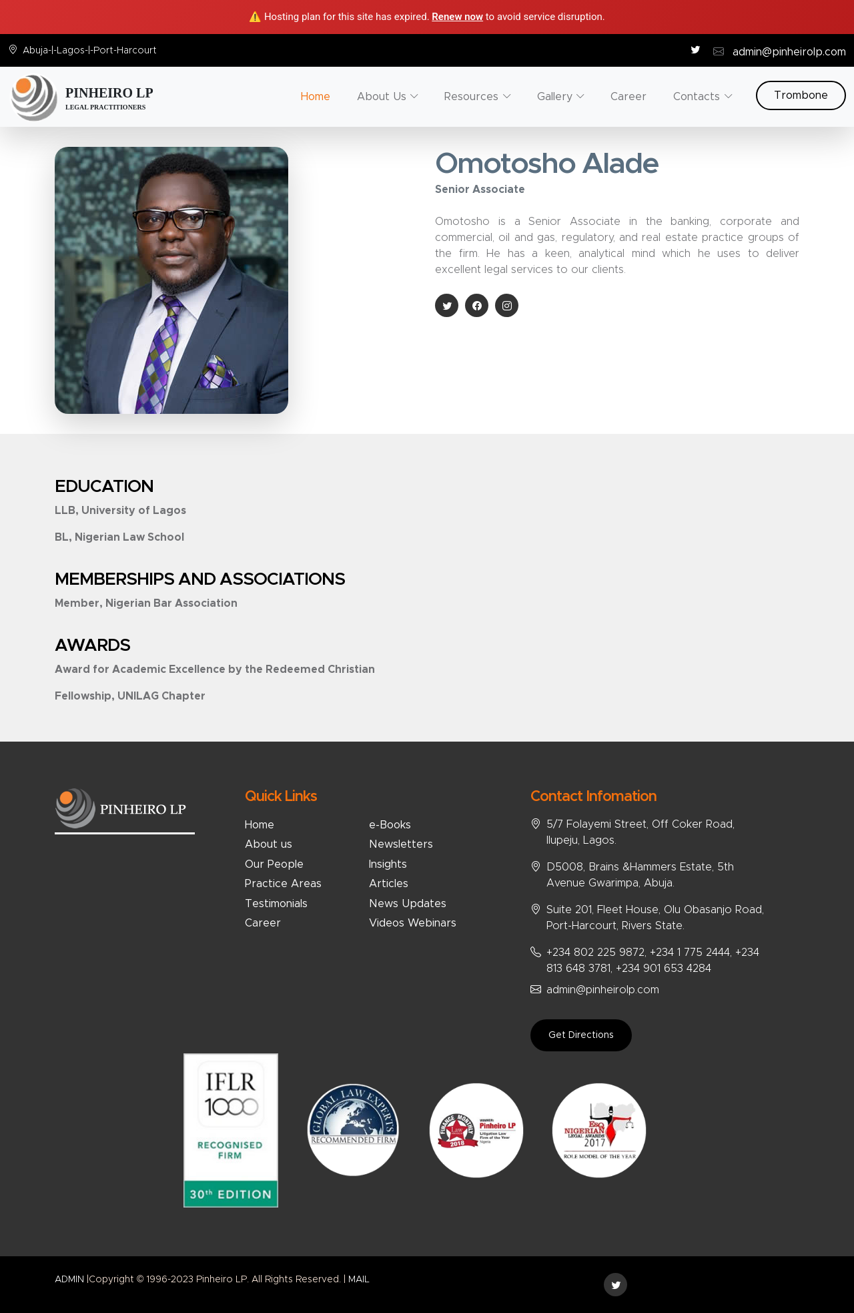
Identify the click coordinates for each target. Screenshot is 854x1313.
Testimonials (276, 903)
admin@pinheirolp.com (789, 52)
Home (315, 96)
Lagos (71, 50)
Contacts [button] (696, 96)
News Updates (407, 903)
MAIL (359, 1279)
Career (628, 96)
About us (268, 844)
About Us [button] (381, 96)
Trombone (801, 95)
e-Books (390, 825)
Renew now (457, 17)
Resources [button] (471, 96)
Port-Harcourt (125, 50)
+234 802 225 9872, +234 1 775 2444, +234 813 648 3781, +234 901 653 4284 (652, 960)
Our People (274, 864)
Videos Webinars (412, 923)
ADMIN (69, 1279)
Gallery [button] (554, 96)
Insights (388, 864)
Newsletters (401, 844)
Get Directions (581, 1035)
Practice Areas (283, 883)
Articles (388, 883)
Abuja (35, 50)
